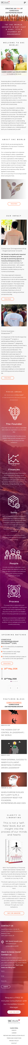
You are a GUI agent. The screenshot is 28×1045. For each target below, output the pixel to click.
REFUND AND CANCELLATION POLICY (14, 1035)
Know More (7, 663)
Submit (6, 986)
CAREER (14, 1033)
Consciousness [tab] (14, 702)
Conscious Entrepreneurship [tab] (14, 705)
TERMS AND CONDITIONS (14, 1038)
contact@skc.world (12, 946)
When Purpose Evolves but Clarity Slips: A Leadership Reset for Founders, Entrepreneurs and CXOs (13, 797)
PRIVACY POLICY (14, 1040)
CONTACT (14, 1043)
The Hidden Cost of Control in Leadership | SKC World (12, 732)
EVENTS (14, 1030)
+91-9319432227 (11, 943)
